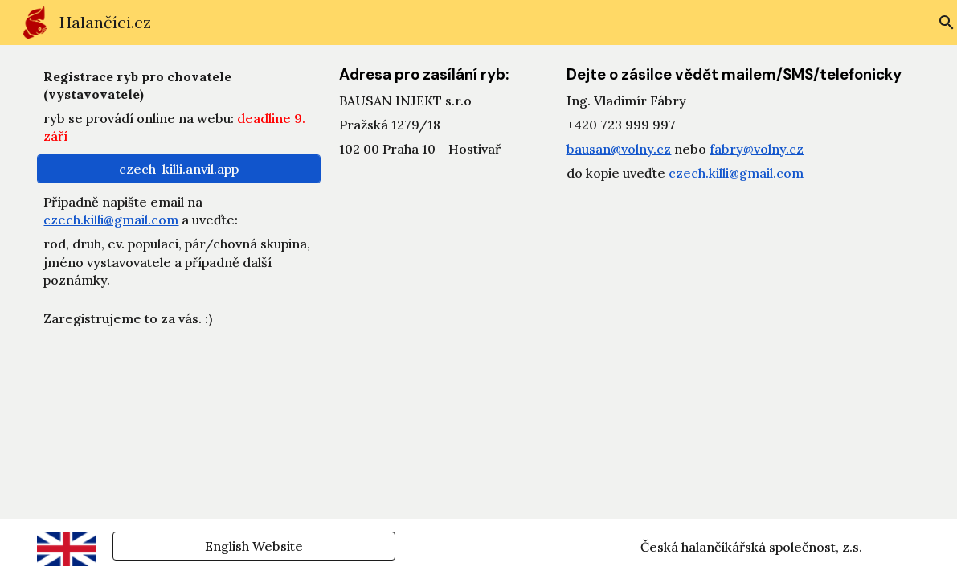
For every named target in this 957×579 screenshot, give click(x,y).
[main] (178, 106)
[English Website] (254, 546)
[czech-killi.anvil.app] (178, 169)
